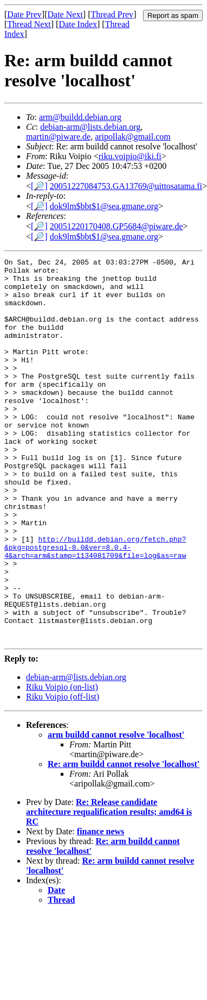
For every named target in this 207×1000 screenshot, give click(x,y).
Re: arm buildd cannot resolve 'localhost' (123, 840)
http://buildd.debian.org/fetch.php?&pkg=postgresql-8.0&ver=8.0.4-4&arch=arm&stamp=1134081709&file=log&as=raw (95, 605)
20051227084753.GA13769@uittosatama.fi (126, 186)
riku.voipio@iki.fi (130, 156)
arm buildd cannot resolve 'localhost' (116, 811)
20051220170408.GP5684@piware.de (116, 226)
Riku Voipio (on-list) (62, 763)
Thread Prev (111, 14)
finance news (101, 908)
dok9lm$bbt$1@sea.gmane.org (104, 206)
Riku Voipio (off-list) (62, 773)
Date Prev (24, 14)
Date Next (65, 14)
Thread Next (28, 24)
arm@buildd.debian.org (80, 117)
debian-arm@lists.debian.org (90, 126)
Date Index (78, 24)
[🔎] (39, 186)
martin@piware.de (58, 136)
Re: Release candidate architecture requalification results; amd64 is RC (109, 888)
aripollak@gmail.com (133, 136)
